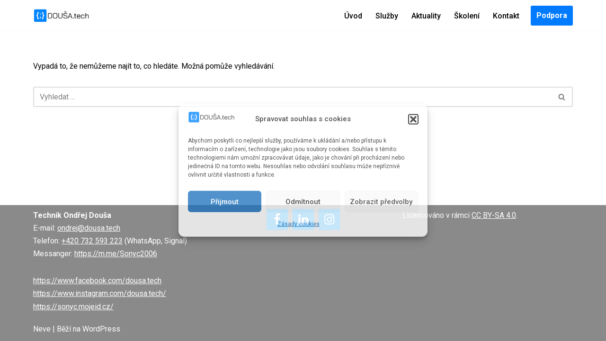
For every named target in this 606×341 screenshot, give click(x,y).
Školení (467, 15)
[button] (413, 119)
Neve (42, 328)
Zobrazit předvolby (381, 201)
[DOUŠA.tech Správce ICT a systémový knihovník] (61, 16)
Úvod (353, 15)
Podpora (551, 15)
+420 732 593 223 (92, 240)
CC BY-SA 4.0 (494, 215)
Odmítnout (303, 201)
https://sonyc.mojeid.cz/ (73, 306)
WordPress (101, 328)
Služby (386, 15)
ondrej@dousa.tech (88, 228)
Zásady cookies (298, 224)
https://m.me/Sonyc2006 (115, 253)
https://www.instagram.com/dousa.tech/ (99, 293)
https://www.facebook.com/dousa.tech (97, 280)
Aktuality (426, 15)
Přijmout (225, 201)
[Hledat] (292, 97)
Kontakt (506, 15)
